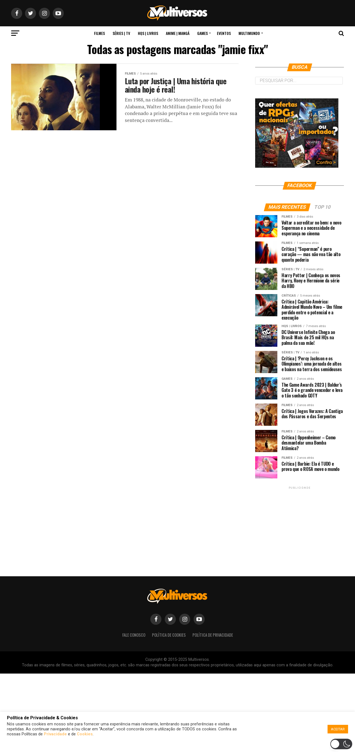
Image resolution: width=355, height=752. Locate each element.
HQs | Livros (148, 33)
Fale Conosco (133, 635)
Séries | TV (121, 33)
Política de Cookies (169, 635)
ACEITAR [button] (338, 729)
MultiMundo (249, 33)
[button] (178, 744)
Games (202, 33)
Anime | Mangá (177, 33)
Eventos (224, 33)
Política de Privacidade (212, 635)
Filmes (99, 33)
